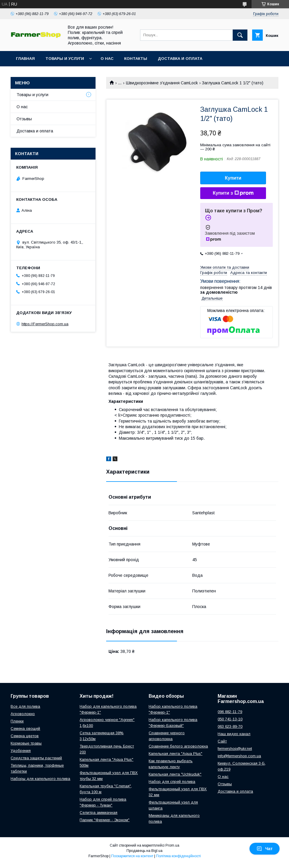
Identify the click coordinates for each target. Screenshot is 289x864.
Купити (233, 177)
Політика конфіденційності (178, 856)
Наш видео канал (234, 734)
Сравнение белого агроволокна (178, 746)
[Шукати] (240, 35)
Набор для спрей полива (172, 781)
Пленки (17, 721)
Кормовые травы (26, 743)
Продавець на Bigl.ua (144, 851)
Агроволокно (23, 714)
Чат (264, 848)
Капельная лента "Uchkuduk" (175, 774)
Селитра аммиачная (98, 812)
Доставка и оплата (180, 58)
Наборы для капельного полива (40, 778)
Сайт (222, 741)
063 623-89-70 (230, 726)
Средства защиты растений (36, 758)
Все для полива (25, 706)
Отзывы (24, 118)
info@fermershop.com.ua (239, 756)
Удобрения (21, 750)
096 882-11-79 (230, 711)
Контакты (135, 58)
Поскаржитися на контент (132, 856)
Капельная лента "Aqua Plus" (175, 753)
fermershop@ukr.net (235, 748)
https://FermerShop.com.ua (45, 324)
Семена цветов (25, 736)
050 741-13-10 (230, 719)
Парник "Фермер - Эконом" (104, 820)
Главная (25, 58)
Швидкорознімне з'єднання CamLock (162, 83)
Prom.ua (172, 845)
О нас (107, 58)
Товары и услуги (64, 58)
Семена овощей (25, 728)
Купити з (233, 193)
